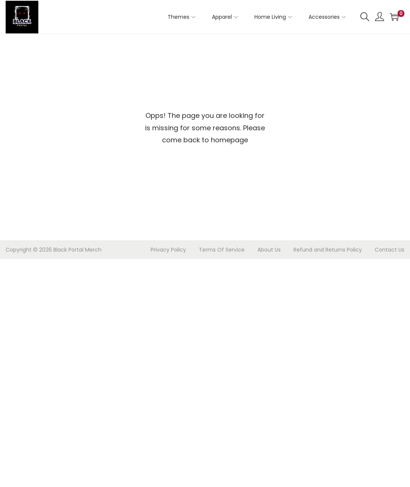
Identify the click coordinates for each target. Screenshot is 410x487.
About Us (269, 249)
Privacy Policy (168, 249)
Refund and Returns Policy (328, 249)
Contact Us (389, 249)
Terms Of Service (222, 249)
